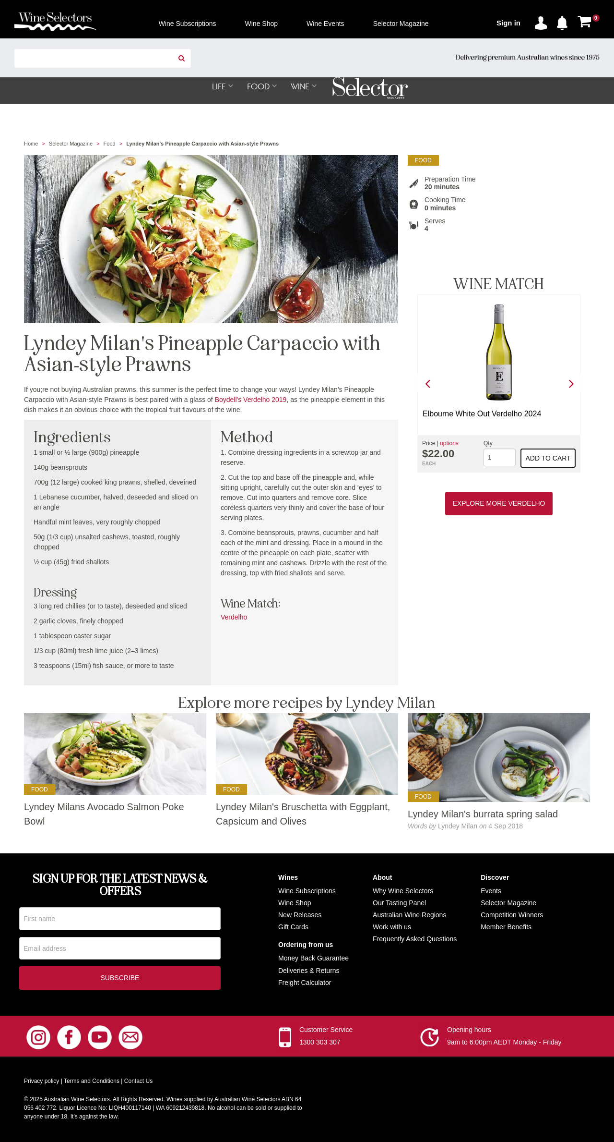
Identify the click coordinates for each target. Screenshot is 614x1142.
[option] (498, 384)
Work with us (392, 927)
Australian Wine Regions (409, 915)
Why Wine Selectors (403, 891)
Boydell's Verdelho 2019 (251, 400)
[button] (564, 21)
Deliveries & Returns (309, 971)
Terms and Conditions (91, 1083)
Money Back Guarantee (313, 958)
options (449, 443)
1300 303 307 (320, 1044)
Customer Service (326, 1031)
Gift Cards (293, 927)
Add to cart (548, 458)
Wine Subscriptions (307, 891)
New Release (298, 915)
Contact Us (138, 1083)
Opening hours (469, 1031)
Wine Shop (294, 903)
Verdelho (234, 617)
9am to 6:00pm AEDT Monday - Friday (504, 1044)
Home (31, 144)
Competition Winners (512, 915)
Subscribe (120, 980)
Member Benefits (506, 927)
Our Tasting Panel (399, 903)
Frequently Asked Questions (415, 939)
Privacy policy (41, 1083)
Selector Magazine (71, 144)
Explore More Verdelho (499, 504)
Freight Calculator (304, 983)
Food (110, 144)
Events (491, 891)
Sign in (508, 23)
